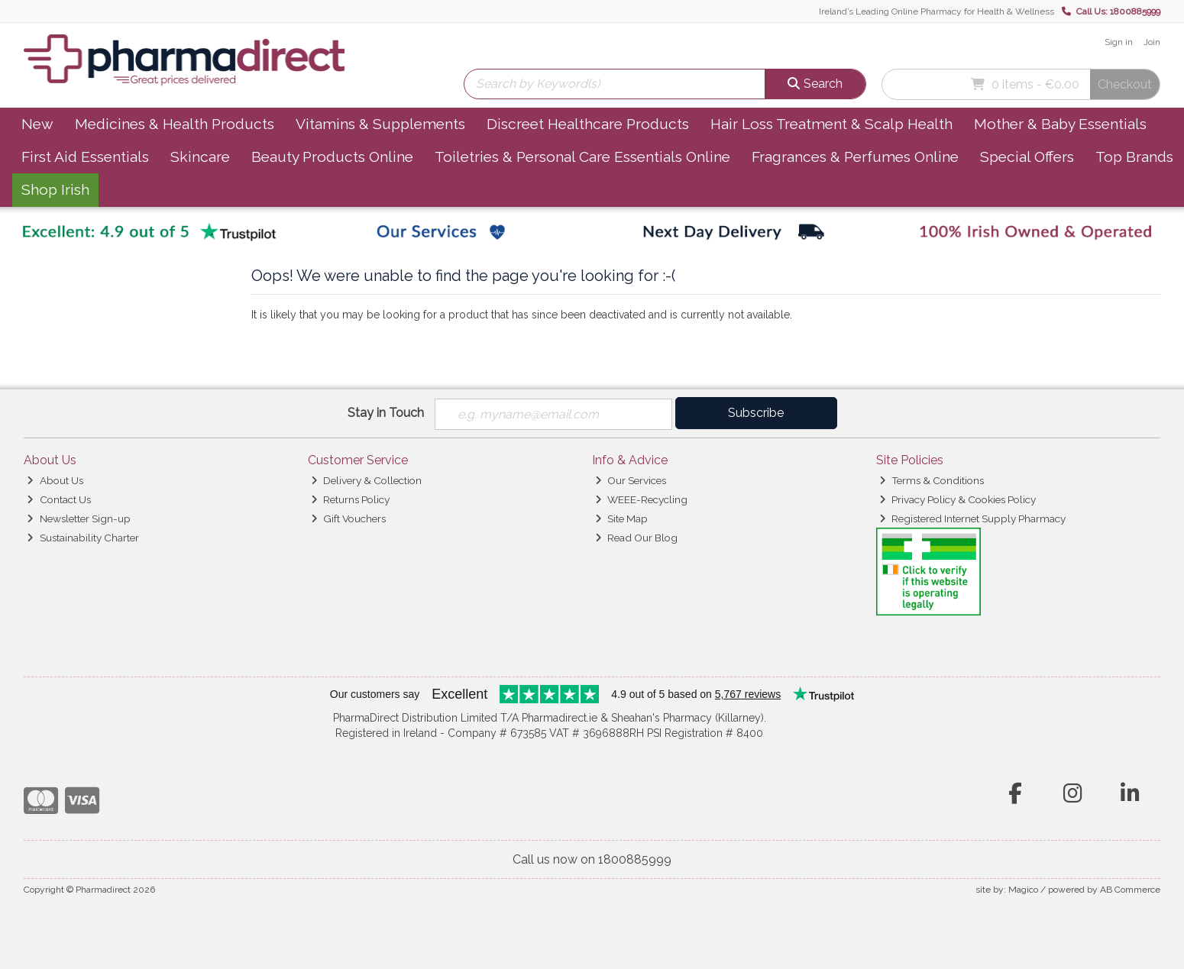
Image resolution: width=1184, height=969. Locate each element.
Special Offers (1027, 156)
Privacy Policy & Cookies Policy (957, 499)
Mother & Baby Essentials (1060, 123)
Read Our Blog (636, 537)
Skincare (200, 156)
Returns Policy (350, 499)
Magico (1023, 889)
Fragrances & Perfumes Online (855, 156)
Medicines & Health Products (174, 123)
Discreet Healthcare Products (588, 123)
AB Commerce (1130, 889)
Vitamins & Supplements (380, 123)
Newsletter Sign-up (78, 518)
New (37, 123)
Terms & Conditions (931, 480)
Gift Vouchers (348, 518)
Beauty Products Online (332, 156)
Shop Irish (55, 189)
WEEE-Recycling (641, 499)
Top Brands (1134, 156)
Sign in (1119, 42)
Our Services (630, 480)
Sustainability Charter (82, 537)
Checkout (1125, 84)
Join (1152, 42)
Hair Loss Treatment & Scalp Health (831, 123)
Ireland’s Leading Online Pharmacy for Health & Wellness (936, 11)
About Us (54, 480)
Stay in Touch (386, 412)
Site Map (621, 518)
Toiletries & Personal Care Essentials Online (582, 156)
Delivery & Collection (366, 480)
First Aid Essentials (85, 156)
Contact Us (58, 499)
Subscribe (756, 412)
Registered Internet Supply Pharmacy (972, 518)
